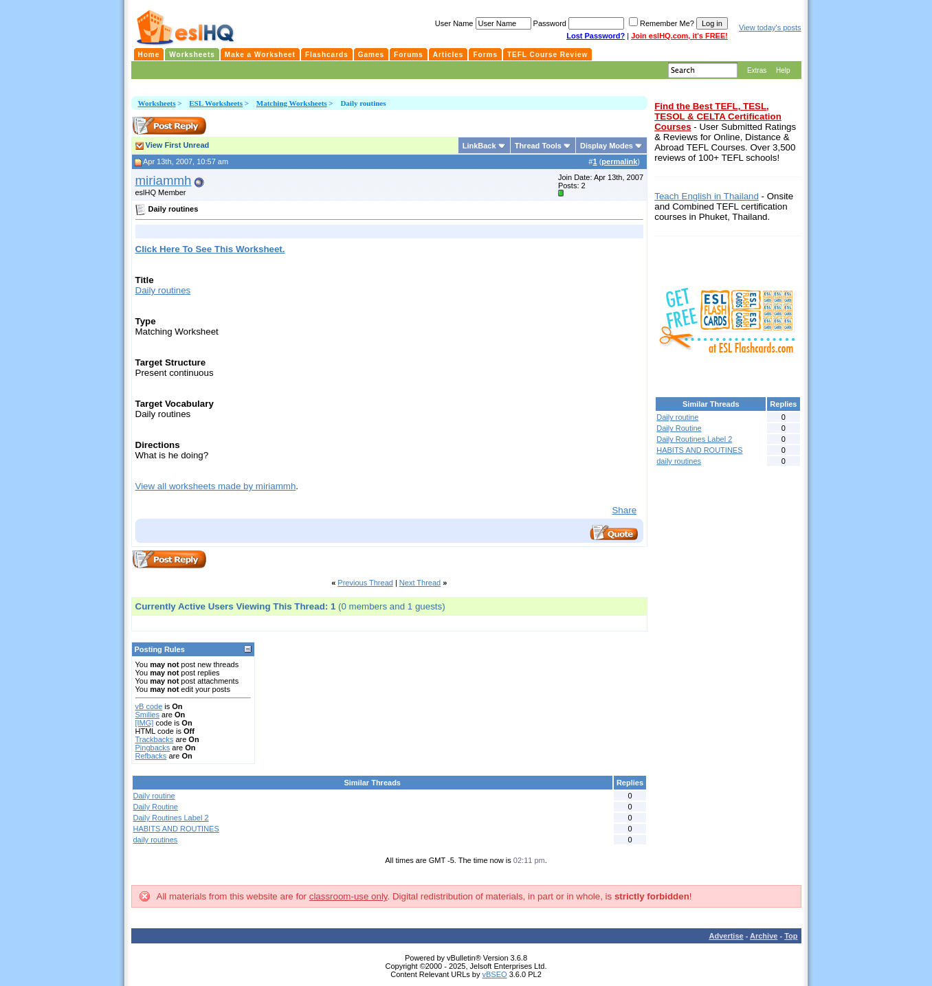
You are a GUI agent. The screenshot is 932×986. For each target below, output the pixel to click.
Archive (763, 936)
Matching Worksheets (291, 103)
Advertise (726, 936)
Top (790, 936)
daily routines (155, 840)
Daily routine (154, 796)
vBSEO (494, 974)
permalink (619, 161)
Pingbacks (152, 747)
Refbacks (151, 756)
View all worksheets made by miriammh (215, 486)
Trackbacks (154, 739)
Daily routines (163, 290)
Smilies (147, 714)
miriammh (163, 180)
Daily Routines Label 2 (171, 818)
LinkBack (479, 146)
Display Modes (606, 146)
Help (783, 70)
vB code (149, 706)
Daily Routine (155, 807)
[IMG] (144, 723)
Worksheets (157, 103)
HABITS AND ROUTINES (176, 829)
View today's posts (770, 27)
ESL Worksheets (216, 103)
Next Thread (420, 583)
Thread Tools (538, 146)
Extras (756, 70)
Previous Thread (365, 583)
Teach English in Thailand (706, 196)
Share (624, 510)
